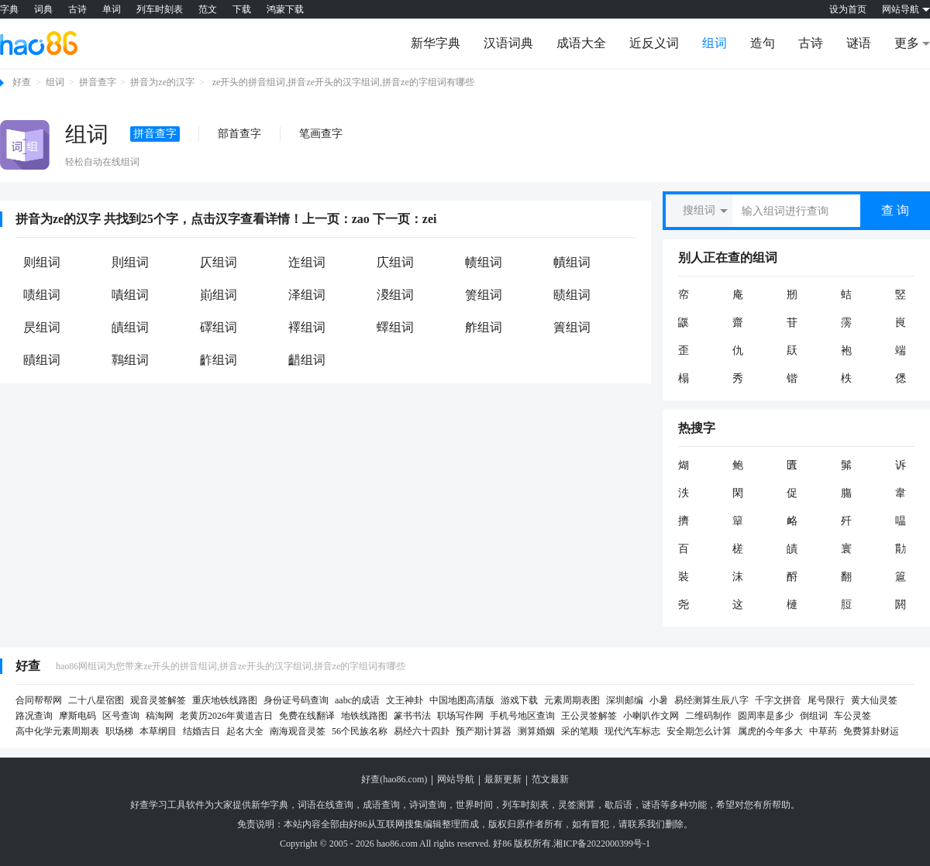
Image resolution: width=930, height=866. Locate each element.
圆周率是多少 (766, 715)
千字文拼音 (778, 700)
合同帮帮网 (39, 700)
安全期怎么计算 (699, 731)
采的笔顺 (579, 731)
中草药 (823, 731)
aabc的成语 (357, 700)
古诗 (77, 9)
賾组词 (41, 359)
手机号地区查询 (522, 715)
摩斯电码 (77, 715)
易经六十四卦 (422, 731)
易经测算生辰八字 (711, 700)
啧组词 (41, 294)
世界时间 (474, 804)
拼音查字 (97, 82)
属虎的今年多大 (770, 731)
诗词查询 (427, 804)
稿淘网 (160, 715)
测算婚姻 (536, 731)
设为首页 (847, 9)
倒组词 (814, 715)
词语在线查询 (325, 804)
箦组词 (483, 294)
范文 (207, 9)
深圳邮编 (624, 700)
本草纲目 (158, 731)
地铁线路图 (364, 715)
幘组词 (572, 262)
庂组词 (395, 262)
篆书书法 (412, 715)
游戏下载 (519, 700)
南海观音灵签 (298, 731)
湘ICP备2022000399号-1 (601, 843)
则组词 (41, 262)
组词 (714, 43)
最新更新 (503, 779)
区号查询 (121, 715)
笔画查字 (321, 133)
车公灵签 (852, 715)
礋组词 (218, 327)
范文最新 (550, 779)
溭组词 (395, 294)
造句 (762, 43)
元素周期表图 (572, 700)
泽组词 (307, 294)
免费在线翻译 (307, 715)
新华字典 (435, 43)
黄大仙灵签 (874, 700)
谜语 (858, 43)
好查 (21, 82)
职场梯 (119, 731)
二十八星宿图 (96, 700)
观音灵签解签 (158, 700)
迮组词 (307, 262)
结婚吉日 (201, 731)
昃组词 (41, 327)
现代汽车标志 (632, 731)
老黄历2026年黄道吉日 (226, 715)
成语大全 (581, 43)
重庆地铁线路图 (224, 700)
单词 (111, 9)
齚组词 (218, 359)
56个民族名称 (360, 731)
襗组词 (307, 327)
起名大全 (245, 731)
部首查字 (239, 133)
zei (429, 218)
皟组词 (130, 327)
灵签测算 (576, 804)
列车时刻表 (159, 9)
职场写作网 (460, 715)
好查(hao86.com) (394, 779)
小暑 (658, 700)
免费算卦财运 (871, 731)
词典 (43, 9)
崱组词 (218, 294)
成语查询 (381, 804)
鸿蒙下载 (285, 9)
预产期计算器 (484, 731)
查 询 (895, 210)
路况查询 (34, 715)
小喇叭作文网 (651, 715)
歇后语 (618, 804)
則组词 (130, 262)
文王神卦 (404, 700)
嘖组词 (130, 294)
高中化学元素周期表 (57, 731)
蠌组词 (395, 327)
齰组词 (307, 359)
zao (361, 218)
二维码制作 (708, 715)
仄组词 (218, 262)
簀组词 (572, 327)
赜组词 (572, 294)
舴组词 (483, 327)
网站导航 (455, 779)
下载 (241, 9)
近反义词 (654, 43)
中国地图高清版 (461, 700)
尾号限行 (826, 700)
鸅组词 (130, 359)
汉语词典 (508, 43)
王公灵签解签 (589, 715)
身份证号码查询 (296, 700)
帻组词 (483, 262)
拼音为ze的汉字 (162, 82)
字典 (9, 9)
